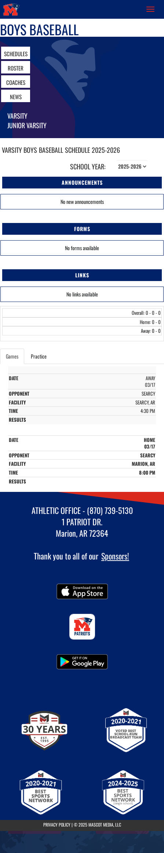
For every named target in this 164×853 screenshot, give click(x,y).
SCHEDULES (16, 54)
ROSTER (15, 68)
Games (12, 356)
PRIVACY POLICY (56, 824)
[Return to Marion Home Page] (11, 9)
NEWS (16, 97)
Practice (39, 356)
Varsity (17, 115)
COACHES (15, 82)
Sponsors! (115, 556)
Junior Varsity (27, 125)
